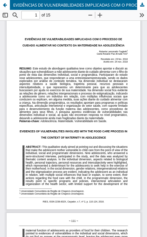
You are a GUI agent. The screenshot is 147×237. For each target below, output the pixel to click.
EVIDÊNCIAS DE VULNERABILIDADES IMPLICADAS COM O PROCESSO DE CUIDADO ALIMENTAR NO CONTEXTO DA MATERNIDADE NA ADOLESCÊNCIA (80, 5)
